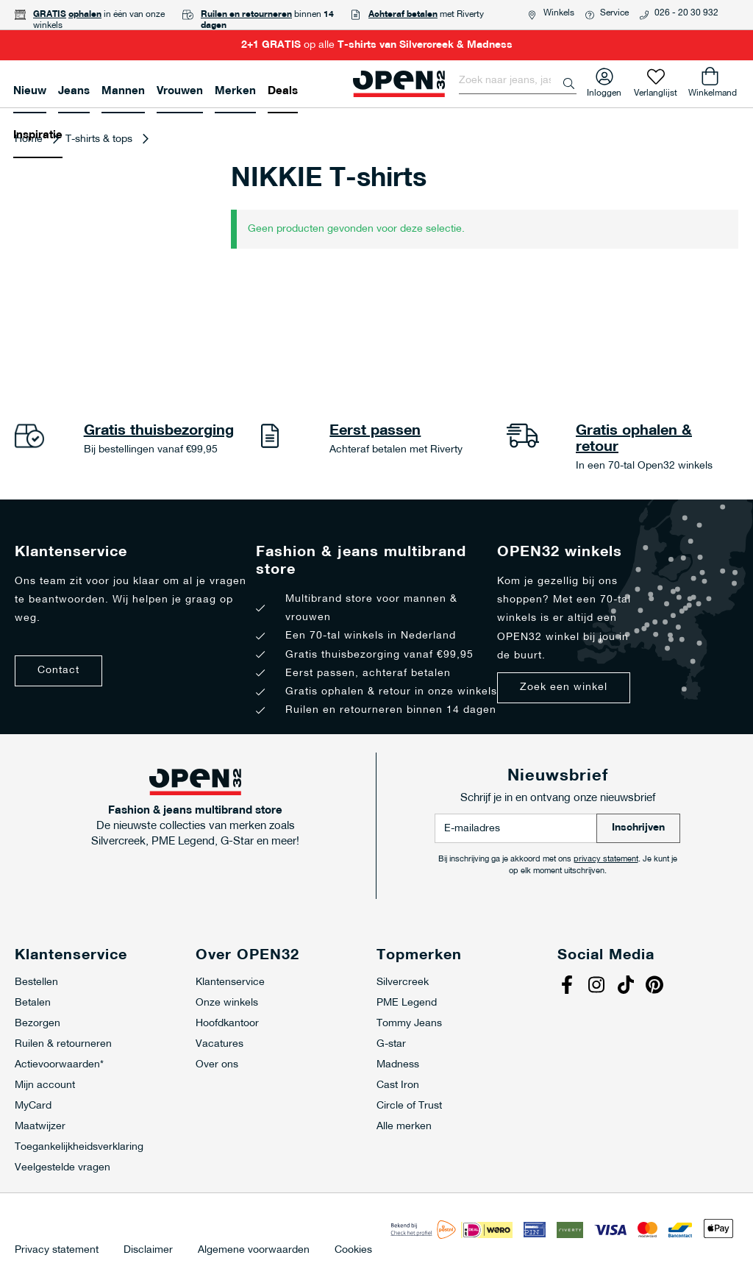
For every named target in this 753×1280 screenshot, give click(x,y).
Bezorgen (37, 1023)
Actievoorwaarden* (59, 1064)
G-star (391, 1044)
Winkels (558, 13)
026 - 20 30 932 (686, 13)
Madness (397, 1064)
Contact (58, 670)
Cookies (353, 1250)
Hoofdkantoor (227, 1023)
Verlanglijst (655, 90)
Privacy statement (57, 1250)
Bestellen (36, 982)
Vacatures (219, 1044)
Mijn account (45, 1085)
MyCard (33, 1106)
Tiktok (627, 986)
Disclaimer (148, 1250)
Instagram (598, 986)
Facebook (568, 986)
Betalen (33, 1003)
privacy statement (606, 860)
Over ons (217, 1064)
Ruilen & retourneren (63, 1044)
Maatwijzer (40, 1126)
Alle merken (404, 1126)
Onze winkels (227, 1003)
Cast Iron (397, 1085)
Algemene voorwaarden (254, 1250)
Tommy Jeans (409, 1023)
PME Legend (406, 1003)
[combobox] (518, 81)
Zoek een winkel (563, 687)
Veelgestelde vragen (62, 1167)
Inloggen (604, 90)
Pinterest (657, 986)
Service (614, 13)
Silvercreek (402, 982)
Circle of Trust (409, 1106)
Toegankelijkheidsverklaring (79, 1147)
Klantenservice (230, 982)
